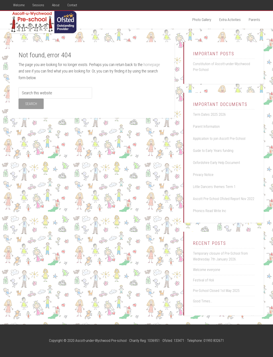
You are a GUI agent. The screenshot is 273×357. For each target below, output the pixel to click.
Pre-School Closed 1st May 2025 (216, 291)
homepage (152, 64)
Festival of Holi (203, 280)
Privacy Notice (203, 175)
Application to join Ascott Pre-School (219, 138)
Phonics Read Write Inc (209, 211)
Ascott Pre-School (43, 22)
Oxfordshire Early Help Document (216, 163)
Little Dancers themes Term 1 (214, 187)
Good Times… (202, 301)
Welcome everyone (206, 270)
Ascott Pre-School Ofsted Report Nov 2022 (223, 199)
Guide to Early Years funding (213, 151)
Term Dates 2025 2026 (209, 114)
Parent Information (206, 126)
